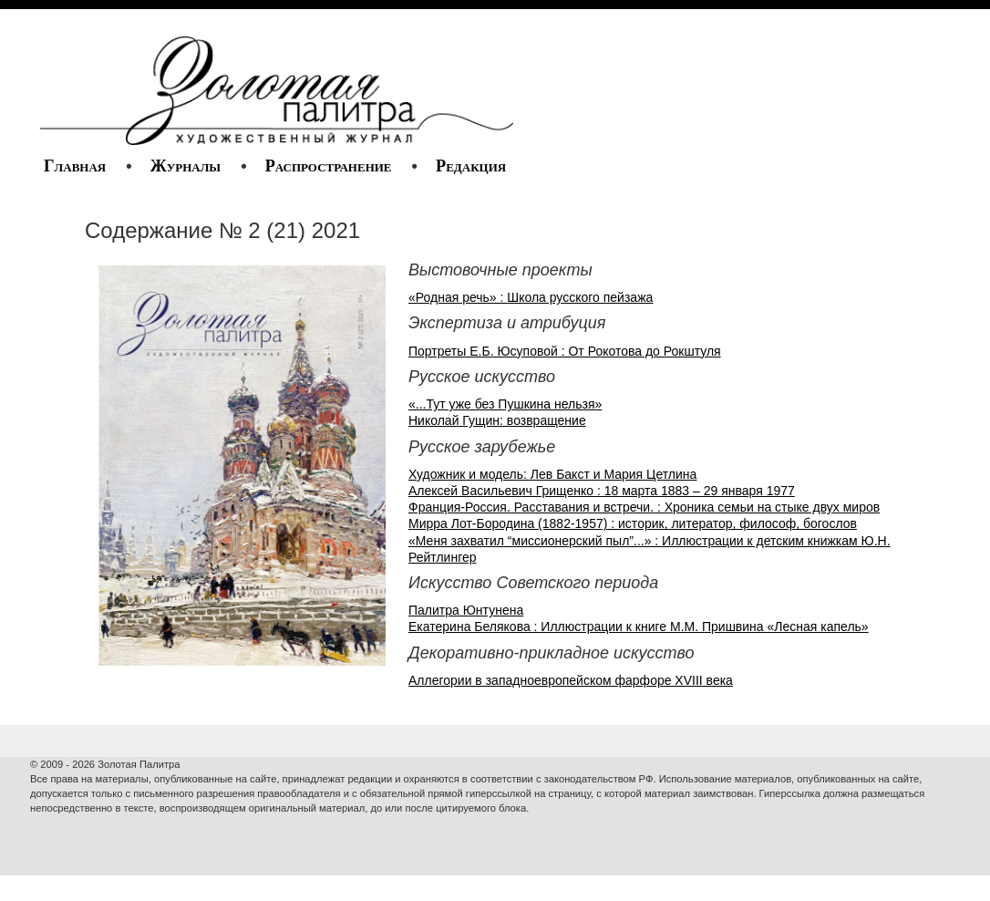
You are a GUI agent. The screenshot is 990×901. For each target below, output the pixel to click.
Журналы (185, 166)
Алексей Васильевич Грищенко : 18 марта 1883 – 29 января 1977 (601, 490)
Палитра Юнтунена (465, 610)
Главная (75, 166)
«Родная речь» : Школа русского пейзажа (530, 297)
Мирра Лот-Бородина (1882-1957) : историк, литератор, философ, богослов (632, 523)
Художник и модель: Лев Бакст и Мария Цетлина (552, 474)
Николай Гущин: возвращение (497, 420)
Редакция (471, 166)
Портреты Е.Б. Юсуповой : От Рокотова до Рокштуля (564, 351)
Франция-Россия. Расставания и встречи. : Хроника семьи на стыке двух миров (644, 507)
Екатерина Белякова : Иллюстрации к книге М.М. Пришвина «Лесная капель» (638, 626)
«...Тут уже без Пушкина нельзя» (505, 404)
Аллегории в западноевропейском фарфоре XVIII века (570, 680)
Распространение (328, 166)
